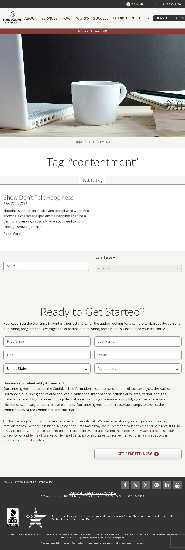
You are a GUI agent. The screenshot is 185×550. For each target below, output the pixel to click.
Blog (144, 18)
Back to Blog (92, 180)
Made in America (90, 31)
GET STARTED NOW (138, 454)
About (30, 18)
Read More (12, 241)
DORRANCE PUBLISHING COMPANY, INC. (92, 492)
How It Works (75, 18)
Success (101, 18)
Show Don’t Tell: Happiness (38, 206)
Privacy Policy (149, 431)
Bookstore (124, 18)
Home (79, 142)
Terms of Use (39, 435)
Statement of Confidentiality (107, 543)
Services (49, 18)
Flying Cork (139, 543)
